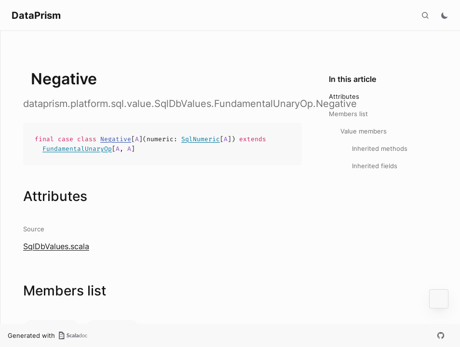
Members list (348, 114)
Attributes (344, 96)
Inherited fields (374, 166)
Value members (363, 131)
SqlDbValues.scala (56, 246)
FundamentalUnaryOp (77, 149)
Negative (115, 139)
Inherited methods (379, 148)
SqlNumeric (200, 139)
